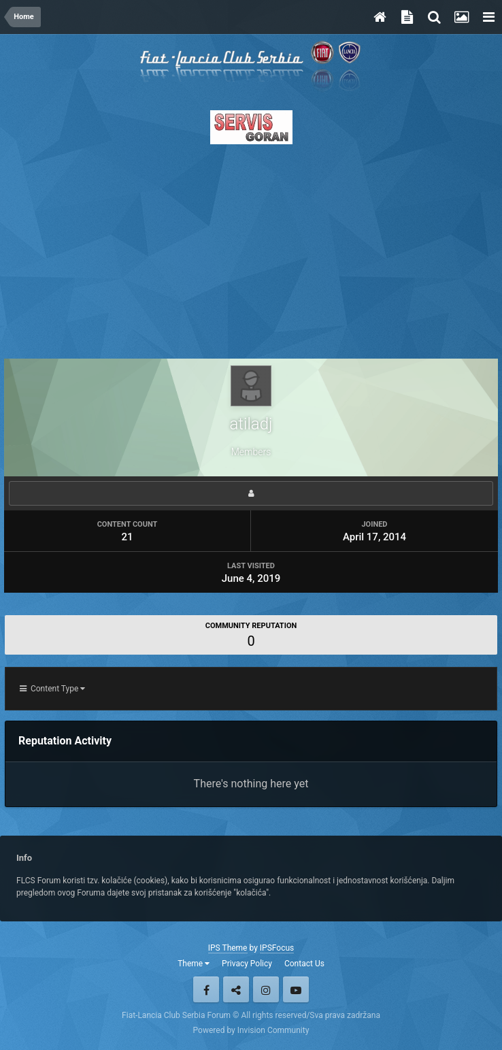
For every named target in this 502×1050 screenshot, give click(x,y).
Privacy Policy (247, 963)
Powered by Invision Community (251, 1030)
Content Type (52, 688)
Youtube (296, 989)
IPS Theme (228, 948)
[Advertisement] (251, 247)
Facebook (206, 989)
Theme (194, 963)
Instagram (266, 989)
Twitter (236, 989)
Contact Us (304, 963)
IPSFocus (277, 948)
